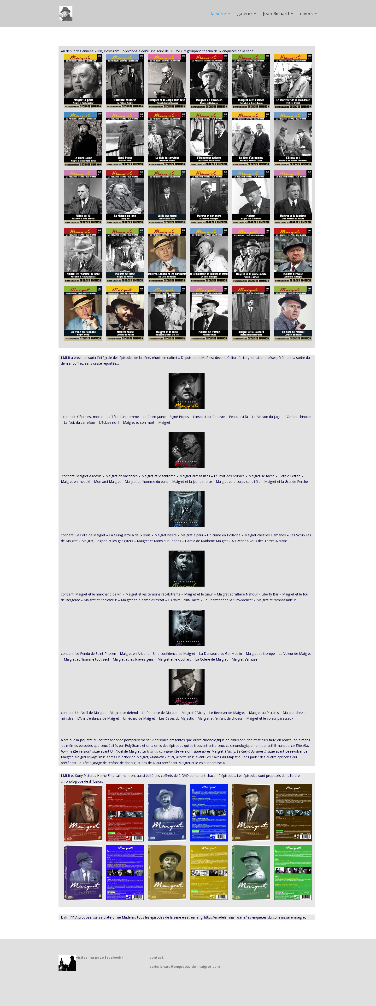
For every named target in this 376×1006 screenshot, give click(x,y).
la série (218, 14)
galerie (244, 14)
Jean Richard (276, 14)
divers (306, 14)
